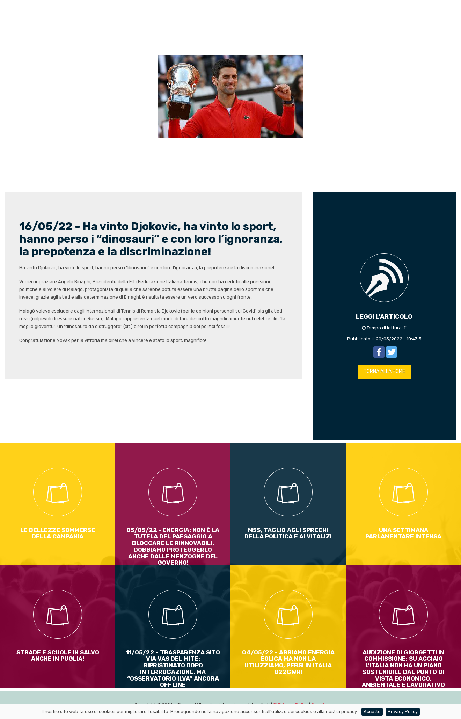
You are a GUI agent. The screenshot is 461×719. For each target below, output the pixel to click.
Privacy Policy (403, 711)
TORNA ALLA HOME (384, 371)
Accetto (372, 711)
